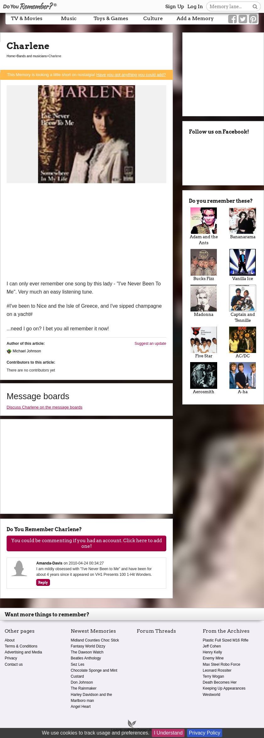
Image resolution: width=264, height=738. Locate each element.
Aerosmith (203, 378)
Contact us (14, 664)
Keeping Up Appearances (224, 688)
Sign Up (174, 6)
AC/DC (242, 343)
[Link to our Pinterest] (253, 19)
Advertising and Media (23, 652)
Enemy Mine (213, 658)
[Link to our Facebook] (232, 19)
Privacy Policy (204, 732)
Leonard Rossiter (217, 670)
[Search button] (255, 6)
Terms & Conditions (21, 646)
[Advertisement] (86, 233)
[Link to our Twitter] (243, 19)
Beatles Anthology (86, 658)
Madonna (203, 301)
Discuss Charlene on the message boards (44, 407)
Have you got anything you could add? (131, 74)
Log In (195, 6)
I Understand (168, 732)
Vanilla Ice (242, 265)
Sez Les (77, 664)
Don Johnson (82, 682)
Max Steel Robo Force (221, 664)
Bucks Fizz (203, 265)
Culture (153, 18)
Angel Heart (81, 706)
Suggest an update (150, 343)
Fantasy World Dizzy (88, 646)
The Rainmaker (83, 688)
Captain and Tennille (242, 304)
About (9, 640)
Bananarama (242, 223)
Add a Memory (195, 18)
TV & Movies (26, 18)
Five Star (203, 343)
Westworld (211, 694)
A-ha (242, 378)
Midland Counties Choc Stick (95, 640)
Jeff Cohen (212, 646)
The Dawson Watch (87, 652)
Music (69, 18)
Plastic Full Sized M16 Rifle (225, 640)
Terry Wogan (213, 676)
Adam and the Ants (203, 226)
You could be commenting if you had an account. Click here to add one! (86, 543)
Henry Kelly (212, 652)
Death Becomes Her (220, 682)
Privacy (11, 658)
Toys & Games (111, 18)
